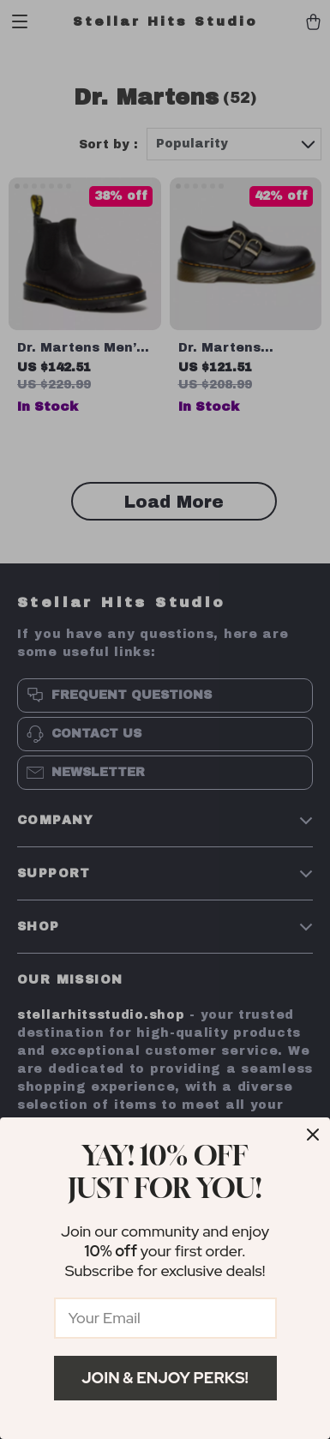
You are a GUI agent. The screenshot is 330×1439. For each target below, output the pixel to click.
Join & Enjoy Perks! (165, 1378)
